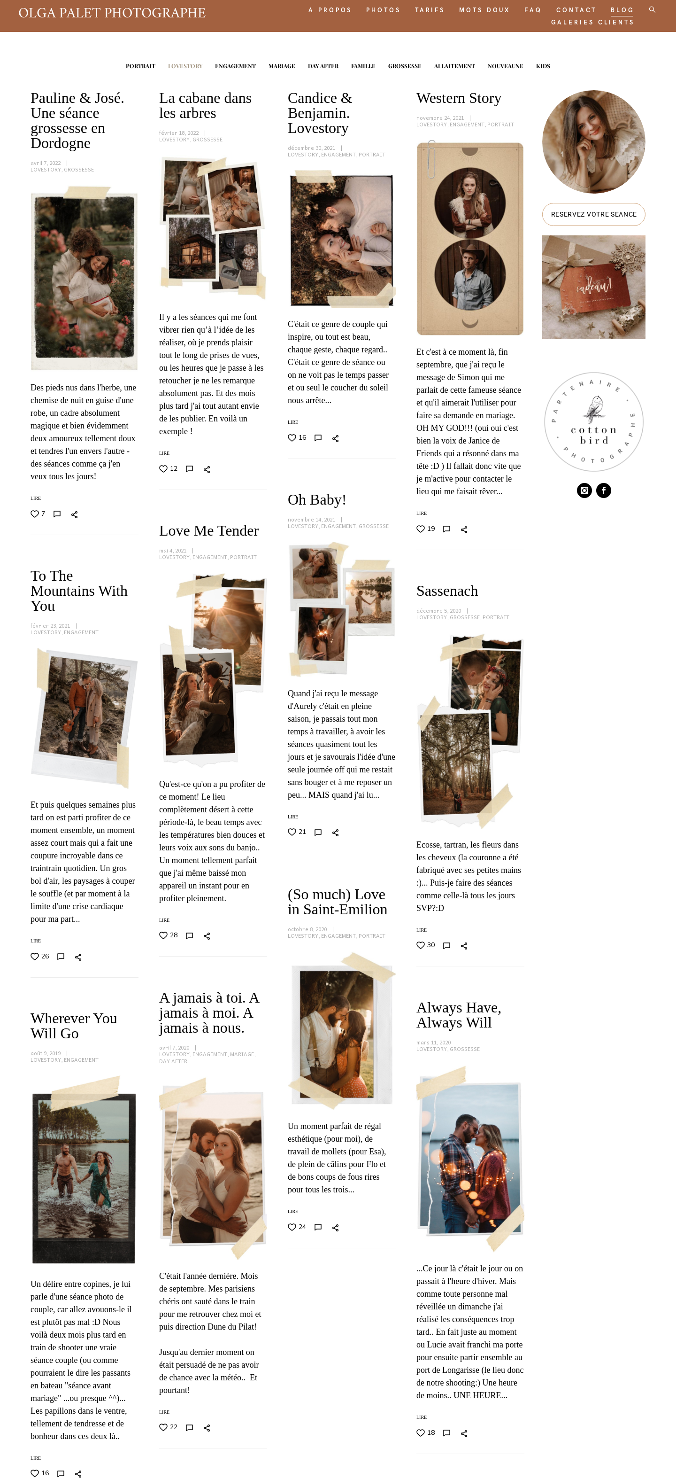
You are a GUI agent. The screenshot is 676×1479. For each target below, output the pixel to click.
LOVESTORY (186, 63)
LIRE (164, 450)
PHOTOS (371, 8)
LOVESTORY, (47, 167)
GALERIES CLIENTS (580, 20)
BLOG (610, 8)
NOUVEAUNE (506, 63)
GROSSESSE (405, 63)
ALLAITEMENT (455, 63)
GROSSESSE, (466, 526)
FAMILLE (364, 63)
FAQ (521, 8)
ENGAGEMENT (236, 63)
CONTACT (564, 8)
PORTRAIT (141, 63)
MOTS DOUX (472, 8)
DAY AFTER (324, 63)
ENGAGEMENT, (340, 152)
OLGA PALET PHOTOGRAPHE (124, 12)
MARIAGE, (371, 890)
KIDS (543, 63)
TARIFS (418, 8)
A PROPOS (318, 8)
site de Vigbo (627, 1456)
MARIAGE (283, 63)
